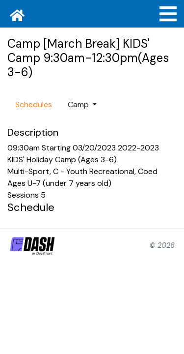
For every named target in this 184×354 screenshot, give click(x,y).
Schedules (33, 104)
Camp (79, 104)
